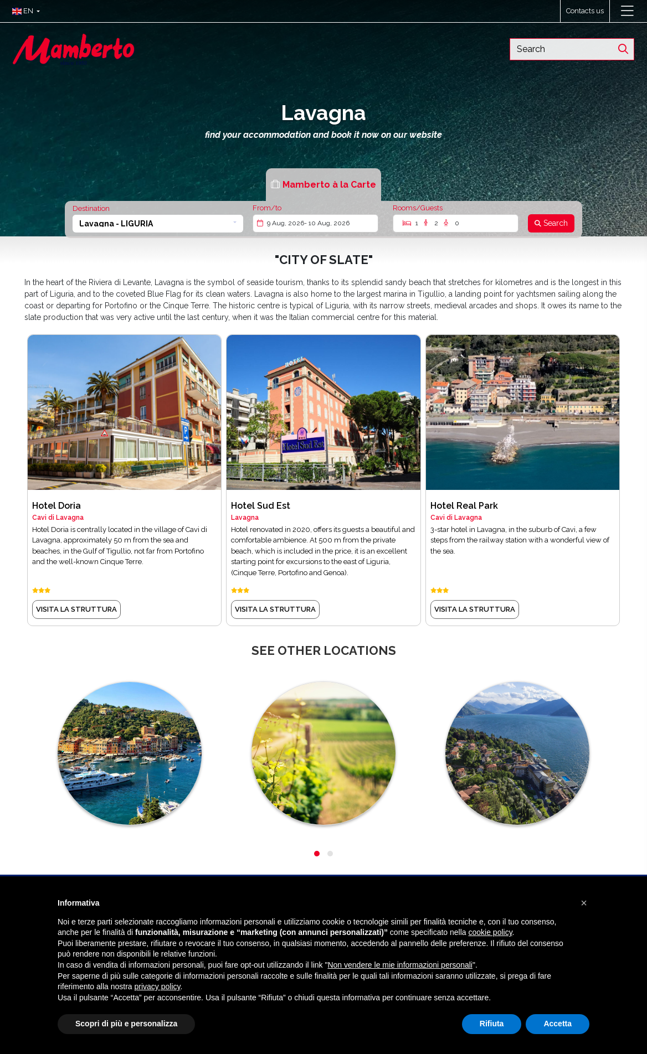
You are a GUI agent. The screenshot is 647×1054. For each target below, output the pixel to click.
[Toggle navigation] (627, 11)
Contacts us (585, 11)
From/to (267, 208)
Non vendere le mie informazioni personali (399, 964)
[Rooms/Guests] (455, 223)
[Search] (551, 223)
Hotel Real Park (464, 505)
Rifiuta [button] (492, 1023)
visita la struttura (76, 609)
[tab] (324, 184)
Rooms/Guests (418, 208)
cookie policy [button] (490, 932)
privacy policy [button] (158, 986)
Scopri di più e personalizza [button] (126, 1023)
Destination (91, 208)
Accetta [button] (557, 1023)
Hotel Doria (56, 505)
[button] (23, 11)
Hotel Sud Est (260, 505)
